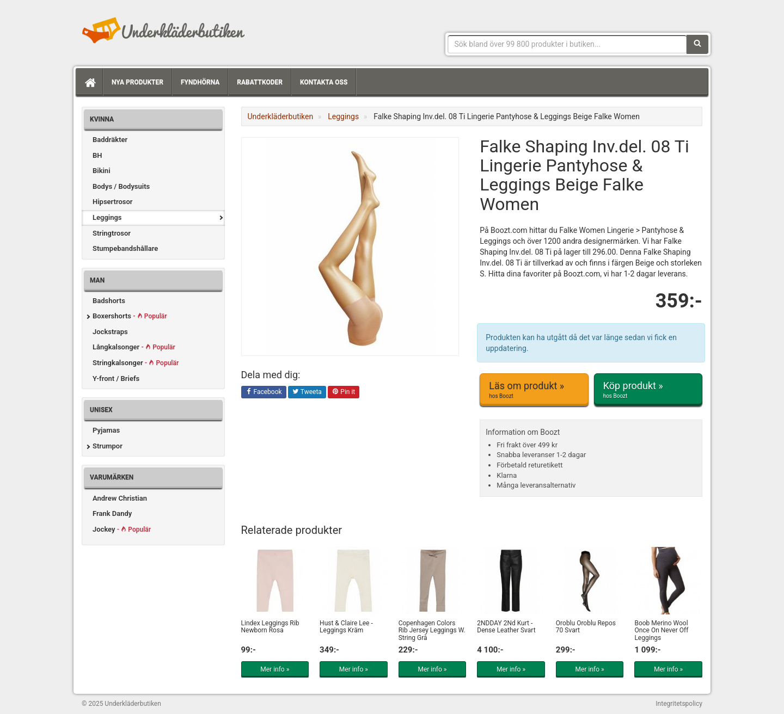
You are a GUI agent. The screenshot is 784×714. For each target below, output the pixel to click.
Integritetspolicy (679, 703)
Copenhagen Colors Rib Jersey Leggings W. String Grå (432, 630)
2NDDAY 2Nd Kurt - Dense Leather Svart (506, 626)
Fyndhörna (200, 82)
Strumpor (107, 446)
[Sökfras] (568, 44)
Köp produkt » (648, 389)
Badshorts (109, 301)
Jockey (122, 529)
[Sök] (697, 44)
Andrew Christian (120, 498)
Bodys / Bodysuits (121, 186)
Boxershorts (130, 316)
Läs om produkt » (534, 389)
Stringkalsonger (136, 363)
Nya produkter (137, 82)
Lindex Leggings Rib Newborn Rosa (270, 626)
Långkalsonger (134, 347)
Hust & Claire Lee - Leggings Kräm (346, 626)
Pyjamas (106, 430)
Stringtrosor (112, 233)
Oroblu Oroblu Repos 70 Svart (586, 626)
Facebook (264, 392)
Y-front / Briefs (116, 378)
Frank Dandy (112, 513)
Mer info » (274, 669)
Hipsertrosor (113, 202)
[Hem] (89, 82)
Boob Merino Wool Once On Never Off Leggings (661, 630)
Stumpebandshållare (125, 248)
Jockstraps (110, 332)
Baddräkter (110, 140)
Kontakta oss (323, 82)
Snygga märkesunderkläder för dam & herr (163, 30)
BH (97, 155)
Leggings (107, 217)
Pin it (343, 392)
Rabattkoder (260, 82)
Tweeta (307, 392)
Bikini (102, 171)
